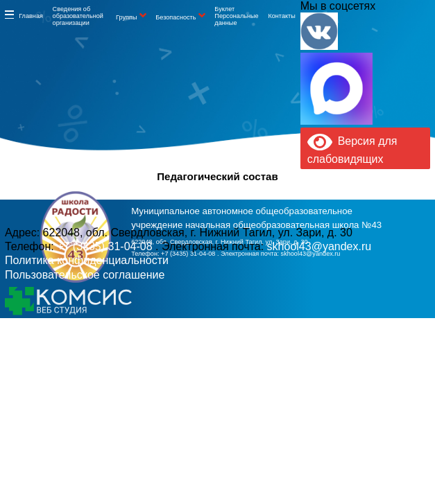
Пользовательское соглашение (84, 275)
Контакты (281, 15)
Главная (31, 15)
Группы (126, 17)
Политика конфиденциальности (87, 260)
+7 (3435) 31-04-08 (189, 253)
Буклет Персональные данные (236, 16)
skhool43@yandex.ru (311, 253)
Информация (9, 14)
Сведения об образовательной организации (78, 16)
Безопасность (175, 17)
